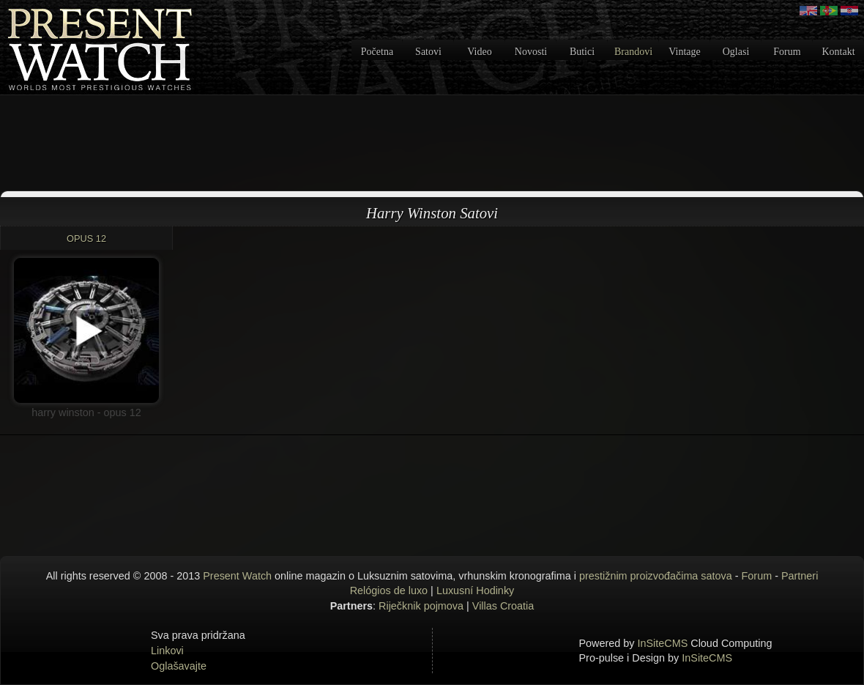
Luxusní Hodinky (475, 590)
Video (479, 51)
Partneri (799, 576)
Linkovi (167, 650)
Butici (582, 51)
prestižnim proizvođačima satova (655, 576)
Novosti (531, 51)
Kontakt (838, 51)
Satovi (428, 51)
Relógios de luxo (389, 590)
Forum (786, 51)
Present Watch (237, 576)
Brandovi (633, 51)
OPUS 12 (86, 238)
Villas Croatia (503, 606)
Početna (377, 51)
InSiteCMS (663, 643)
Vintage (684, 51)
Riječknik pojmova (421, 606)
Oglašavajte (178, 666)
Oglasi (736, 51)
